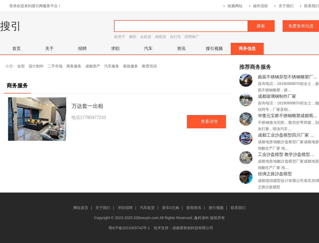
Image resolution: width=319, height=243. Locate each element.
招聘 (82, 48)
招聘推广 (191, 37)
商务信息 (247, 48)
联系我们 (311, 6)
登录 (13, 6)
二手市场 (55, 66)
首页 (16, 48)
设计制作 (36, 66)
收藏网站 (235, 6)
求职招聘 (125, 208)
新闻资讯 (193, 208)
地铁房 (160, 37)
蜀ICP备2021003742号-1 (129, 228)
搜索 (261, 26)
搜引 (10, 26)
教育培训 (149, 66)
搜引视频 (214, 48)
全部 (21, 66)
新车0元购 (170, 208)
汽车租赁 (147, 208)
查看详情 (209, 121)
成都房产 (92, 66)
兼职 (132, 37)
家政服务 (130, 66)
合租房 (145, 37)
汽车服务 (111, 66)
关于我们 (286, 6)
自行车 (175, 37)
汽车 (148, 48)
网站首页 (80, 208)
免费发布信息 (301, 26)
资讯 (181, 48)
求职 (115, 48)
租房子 (119, 37)
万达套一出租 (87, 106)
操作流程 (260, 6)
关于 (49, 48)
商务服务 (73, 66)
